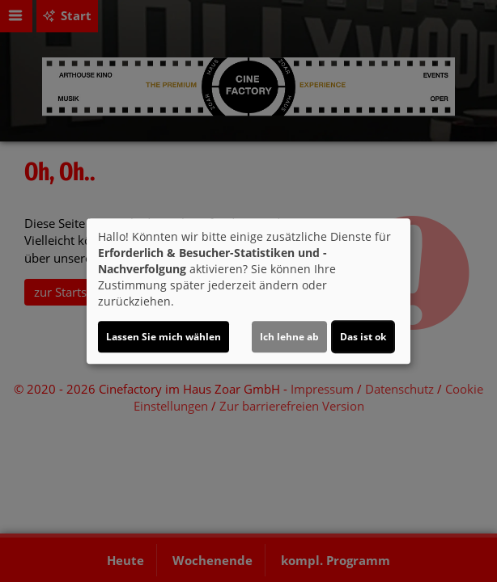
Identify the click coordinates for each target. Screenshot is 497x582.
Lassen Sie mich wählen (163, 337)
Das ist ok (363, 337)
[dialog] (248, 291)
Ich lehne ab (289, 337)
